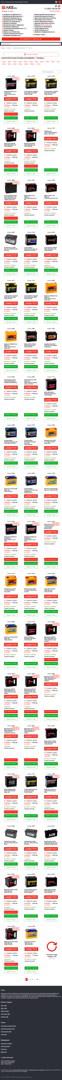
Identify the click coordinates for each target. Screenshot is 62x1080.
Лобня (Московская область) (42, 19)
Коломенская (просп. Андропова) (13, 25)
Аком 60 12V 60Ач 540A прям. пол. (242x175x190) (10, 638)
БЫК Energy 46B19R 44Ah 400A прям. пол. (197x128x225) (10, 145)
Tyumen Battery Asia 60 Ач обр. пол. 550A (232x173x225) (30, 791)
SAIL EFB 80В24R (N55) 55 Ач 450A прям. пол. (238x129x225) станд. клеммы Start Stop (10, 197)
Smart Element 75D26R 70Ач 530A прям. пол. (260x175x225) (50, 249)
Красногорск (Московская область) (44, 18)
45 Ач (14, 61)
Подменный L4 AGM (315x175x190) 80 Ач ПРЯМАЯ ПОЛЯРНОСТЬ (10, 381)
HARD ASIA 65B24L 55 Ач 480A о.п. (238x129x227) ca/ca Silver (30, 539)
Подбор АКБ (4, 1017)
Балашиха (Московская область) (12, 33)
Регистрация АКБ (6, 1031)
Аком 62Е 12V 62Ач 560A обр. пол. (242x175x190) (30, 943)
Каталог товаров (6, 1002)
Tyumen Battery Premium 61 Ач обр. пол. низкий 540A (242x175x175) (31, 490)
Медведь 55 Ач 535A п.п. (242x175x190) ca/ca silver (50, 442)
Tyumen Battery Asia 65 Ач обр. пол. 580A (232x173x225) (30, 891)
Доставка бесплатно (11, 166)
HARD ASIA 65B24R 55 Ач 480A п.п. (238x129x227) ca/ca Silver (10, 539)
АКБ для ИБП (5, 1011)
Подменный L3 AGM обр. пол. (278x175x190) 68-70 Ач (11, 249)
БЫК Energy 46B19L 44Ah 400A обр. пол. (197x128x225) (29, 145)
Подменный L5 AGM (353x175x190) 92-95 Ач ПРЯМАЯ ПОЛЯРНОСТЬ (51, 843)
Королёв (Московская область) (43, 16)
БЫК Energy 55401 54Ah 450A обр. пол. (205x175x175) (10, 891)
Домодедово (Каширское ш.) (11, 35)
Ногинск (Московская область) (43, 21)
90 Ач (14, 64)
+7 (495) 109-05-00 (52, 9)
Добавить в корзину (11, 117)
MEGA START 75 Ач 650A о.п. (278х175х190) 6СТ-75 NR (30, 197)
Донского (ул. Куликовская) (11, 21)
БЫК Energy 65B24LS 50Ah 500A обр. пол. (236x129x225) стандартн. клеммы (10, 730)
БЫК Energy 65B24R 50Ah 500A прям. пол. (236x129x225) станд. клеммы (50, 639)
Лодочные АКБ (5, 1014)
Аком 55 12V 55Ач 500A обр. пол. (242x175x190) (51, 489)
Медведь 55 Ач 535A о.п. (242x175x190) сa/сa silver (30, 590)
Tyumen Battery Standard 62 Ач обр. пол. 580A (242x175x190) (11, 297)
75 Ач (52, 61)
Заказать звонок (55, 11)
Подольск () (42, 25)
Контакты (4, 1049)
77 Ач (58, 61)
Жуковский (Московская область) (44, 14)
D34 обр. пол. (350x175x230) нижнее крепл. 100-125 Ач (50, 132)
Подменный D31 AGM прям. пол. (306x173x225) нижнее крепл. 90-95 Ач (30, 382)
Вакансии (4, 1052)
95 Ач (20, 64)
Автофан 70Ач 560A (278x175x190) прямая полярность (50, 345)
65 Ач (36, 61)
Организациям (5, 1046)
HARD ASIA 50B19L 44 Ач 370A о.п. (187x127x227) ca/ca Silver (10, 93)
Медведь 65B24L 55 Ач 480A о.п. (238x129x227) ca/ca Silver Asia (50, 298)
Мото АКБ (4, 1008)
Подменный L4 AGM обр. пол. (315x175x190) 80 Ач (11, 843)
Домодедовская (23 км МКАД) (12, 19)
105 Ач (32, 64)
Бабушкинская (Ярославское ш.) (12, 16)
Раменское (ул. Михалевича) (42, 26)
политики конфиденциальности (20, 1070)
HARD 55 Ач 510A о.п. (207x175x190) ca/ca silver (50, 791)
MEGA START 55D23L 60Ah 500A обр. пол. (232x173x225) (30, 345)
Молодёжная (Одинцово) (10, 26)
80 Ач (4, 64)
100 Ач (26, 64)
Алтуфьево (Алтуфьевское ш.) (12, 14)
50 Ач (20, 61)
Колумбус (11, 11)
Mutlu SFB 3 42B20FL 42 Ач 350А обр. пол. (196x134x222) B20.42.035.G (51, 526)
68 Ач (42, 61)
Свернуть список (39, 34)
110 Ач (38, 64)
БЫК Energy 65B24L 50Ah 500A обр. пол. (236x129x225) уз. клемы (29, 730)
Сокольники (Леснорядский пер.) (14, 28)
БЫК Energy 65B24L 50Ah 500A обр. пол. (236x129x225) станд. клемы (10, 691)
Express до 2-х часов (11, 114)
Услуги (3, 1022)
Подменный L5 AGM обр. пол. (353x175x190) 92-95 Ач (31, 843)
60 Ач (31, 61)
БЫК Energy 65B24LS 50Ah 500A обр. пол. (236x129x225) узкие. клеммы (30, 691)
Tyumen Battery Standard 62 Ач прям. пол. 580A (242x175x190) (31, 297)
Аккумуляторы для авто (19, 48)
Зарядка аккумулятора (8, 1029)
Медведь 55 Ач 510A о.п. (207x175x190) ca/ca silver (10, 590)
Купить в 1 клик (11, 121)
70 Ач (47, 61)
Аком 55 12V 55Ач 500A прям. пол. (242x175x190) (10, 490)
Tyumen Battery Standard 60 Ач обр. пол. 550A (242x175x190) (51, 93)
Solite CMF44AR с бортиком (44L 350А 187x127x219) (50, 393)
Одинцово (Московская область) (44, 23)
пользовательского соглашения (36, 1070)
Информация (5, 1040)
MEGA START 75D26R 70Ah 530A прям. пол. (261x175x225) (50, 742)
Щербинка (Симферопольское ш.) (44, 32)
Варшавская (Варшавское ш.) (11, 18)
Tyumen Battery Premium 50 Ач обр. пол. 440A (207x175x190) (31, 249)
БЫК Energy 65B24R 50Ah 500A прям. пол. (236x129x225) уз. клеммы (50, 678)
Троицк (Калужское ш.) (41, 30)
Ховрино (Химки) (8, 30)
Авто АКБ (4, 1005)
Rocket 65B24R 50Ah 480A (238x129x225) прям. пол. (10, 791)
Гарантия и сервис (6, 1043)
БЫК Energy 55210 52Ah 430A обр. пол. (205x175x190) (11, 943)
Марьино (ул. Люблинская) (11, 32)
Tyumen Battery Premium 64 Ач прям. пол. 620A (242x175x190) (30, 442)
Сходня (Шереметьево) (41, 28)
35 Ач (4, 61)
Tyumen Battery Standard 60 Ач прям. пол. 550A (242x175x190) (31, 93)
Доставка (4, 1034)
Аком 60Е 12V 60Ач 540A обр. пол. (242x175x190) (49, 590)
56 (37, 979)
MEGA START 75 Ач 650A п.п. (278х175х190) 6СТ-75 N (51, 197)
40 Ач (9, 61)
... (34, 979)
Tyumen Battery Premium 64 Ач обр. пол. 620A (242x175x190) (11, 442)
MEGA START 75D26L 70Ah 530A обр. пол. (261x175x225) (50, 891)
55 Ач (25, 61)
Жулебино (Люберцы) (9, 23)
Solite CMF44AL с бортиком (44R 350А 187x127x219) (30, 638)
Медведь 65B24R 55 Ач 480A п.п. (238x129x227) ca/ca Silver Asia (10, 346)
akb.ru (25, 1071)
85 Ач (9, 64)
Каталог (9, 48)
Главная (3, 48)
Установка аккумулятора (8, 1026)
